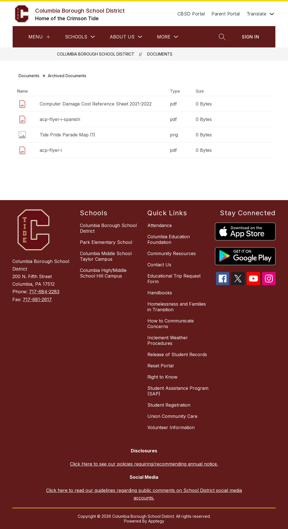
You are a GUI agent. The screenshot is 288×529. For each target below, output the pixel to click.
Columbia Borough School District (95, 54)
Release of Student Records (177, 354)
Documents (159, 54)
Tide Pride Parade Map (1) (67, 135)
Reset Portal (160, 365)
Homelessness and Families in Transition (176, 306)
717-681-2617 (37, 299)
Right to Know (162, 377)
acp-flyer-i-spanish (60, 119)
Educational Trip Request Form (174, 278)
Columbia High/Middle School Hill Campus (103, 273)
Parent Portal (226, 14)
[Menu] (48, 37)
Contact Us (159, 264)
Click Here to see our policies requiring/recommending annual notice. (144, 464)
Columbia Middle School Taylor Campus (106, 256)
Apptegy (156, 521)
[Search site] (222, 36)
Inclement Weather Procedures (167, 340)
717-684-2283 (44, 291)
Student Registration (168, 405)
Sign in (250, 37)
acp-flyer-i (51, 150)
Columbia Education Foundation (168, 239)
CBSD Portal (191, 14)
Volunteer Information (171, 427)
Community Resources (171, 253)
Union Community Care (172, 416)
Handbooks (159, 293)
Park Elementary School (106, 242)
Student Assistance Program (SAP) (177, 391)
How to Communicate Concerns (170, 323)
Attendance (159, 225)
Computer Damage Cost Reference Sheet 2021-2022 (96, 104)
